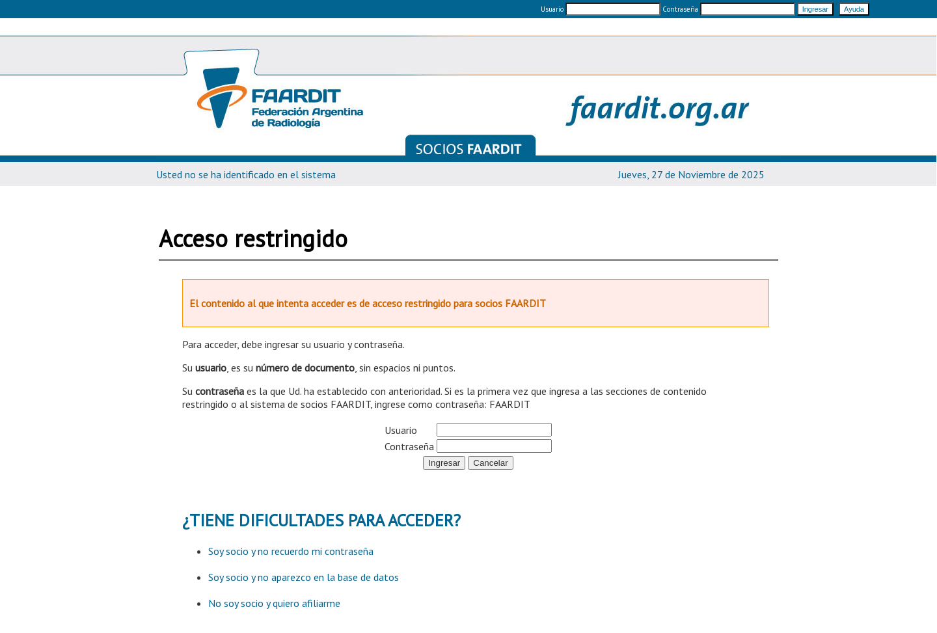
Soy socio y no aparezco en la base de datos (303, 577)
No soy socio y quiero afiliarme (274, 603)
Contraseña (729, 9)
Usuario (552, 9)
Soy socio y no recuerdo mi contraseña (290, 551)
